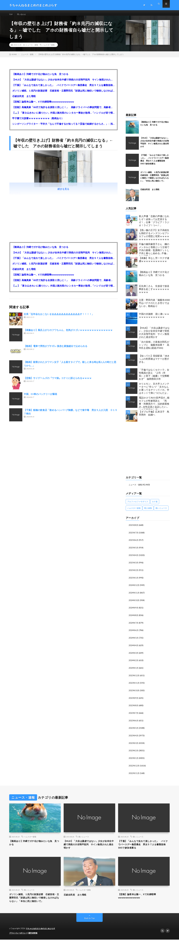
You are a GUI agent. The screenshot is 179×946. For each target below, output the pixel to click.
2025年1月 (134, 580)
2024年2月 (134, 661)
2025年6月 (134, 543)
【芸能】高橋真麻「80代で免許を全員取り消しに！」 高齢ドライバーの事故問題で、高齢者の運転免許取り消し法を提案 (63, 110)
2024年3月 (134, 654)
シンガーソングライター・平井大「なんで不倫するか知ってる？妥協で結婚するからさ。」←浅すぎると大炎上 (63, 127)
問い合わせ (23, 14)
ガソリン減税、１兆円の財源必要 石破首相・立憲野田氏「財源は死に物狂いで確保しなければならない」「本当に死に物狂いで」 (63, 93)
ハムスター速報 (48, 48)
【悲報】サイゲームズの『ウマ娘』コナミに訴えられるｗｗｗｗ (58, 381)
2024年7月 (134, 624)
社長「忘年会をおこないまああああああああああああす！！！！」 (59, 317)
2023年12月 (134, 676)
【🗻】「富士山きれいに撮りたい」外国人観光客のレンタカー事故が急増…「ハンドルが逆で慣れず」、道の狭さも (63, 115)
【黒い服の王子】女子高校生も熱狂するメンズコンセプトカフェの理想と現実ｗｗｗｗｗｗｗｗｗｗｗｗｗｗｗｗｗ (154, 238)
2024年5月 (134, 639)
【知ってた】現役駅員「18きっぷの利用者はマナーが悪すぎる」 (154, 362)
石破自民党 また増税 (24, 99)
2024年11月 (134, 595)
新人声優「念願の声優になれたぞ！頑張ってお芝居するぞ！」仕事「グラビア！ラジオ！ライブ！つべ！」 (154, 224)
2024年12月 (134, 587)
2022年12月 (134, 765)
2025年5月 (134, 550)
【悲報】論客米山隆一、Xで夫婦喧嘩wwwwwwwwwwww (43, 104)
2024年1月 (134, 669)
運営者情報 (35, 939)
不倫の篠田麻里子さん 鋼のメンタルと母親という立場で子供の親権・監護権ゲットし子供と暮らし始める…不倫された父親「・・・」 (154, 252)
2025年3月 (134, 565)
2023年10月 (134, 691)
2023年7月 (134, 713)
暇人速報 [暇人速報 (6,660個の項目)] (148, 511)
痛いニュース (83, 836)
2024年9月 (134, 609)
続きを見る (63, 192)
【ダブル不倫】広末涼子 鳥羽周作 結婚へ (154, 416)
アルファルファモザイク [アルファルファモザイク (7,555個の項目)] (137, 504)
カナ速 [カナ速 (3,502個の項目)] (155, 504)
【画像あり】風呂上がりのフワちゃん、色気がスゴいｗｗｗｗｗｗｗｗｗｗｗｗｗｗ (68, 333)
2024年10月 (134, 602)
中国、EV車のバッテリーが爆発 (40, 397)
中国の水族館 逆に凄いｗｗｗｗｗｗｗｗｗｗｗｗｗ (154, 318)
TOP (11, 14)
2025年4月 (134, 557)
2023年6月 (134, 721)
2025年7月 (134, 535)
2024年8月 (134, 617)
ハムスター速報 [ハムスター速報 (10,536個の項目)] (134, 511)
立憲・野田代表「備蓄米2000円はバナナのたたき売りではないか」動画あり (154, 306)
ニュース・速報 (32, 48)
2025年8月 (134, 528)
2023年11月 (134, 684)
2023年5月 (134, 728)
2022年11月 (134, 773)
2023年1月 (134, 758)
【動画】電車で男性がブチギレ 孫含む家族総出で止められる (55, 349)
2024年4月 (134, 647)
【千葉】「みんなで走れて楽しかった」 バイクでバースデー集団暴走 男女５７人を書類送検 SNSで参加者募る (63, 88)
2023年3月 (134, 743)
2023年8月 (134, 706)
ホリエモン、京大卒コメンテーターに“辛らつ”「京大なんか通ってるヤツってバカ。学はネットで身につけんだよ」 (154, 391)
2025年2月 (134, 572)
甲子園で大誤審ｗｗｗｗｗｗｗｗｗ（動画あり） (38, 121)
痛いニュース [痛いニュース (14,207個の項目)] (161, 511)
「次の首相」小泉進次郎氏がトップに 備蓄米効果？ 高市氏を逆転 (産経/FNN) (154, 348)
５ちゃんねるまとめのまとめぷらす (42, 935)
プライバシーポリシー (19, 939)
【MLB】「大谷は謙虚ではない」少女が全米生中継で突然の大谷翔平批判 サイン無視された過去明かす (63, 82)
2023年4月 (134, 736)
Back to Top (89, 925)
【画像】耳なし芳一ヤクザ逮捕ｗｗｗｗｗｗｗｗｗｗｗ (154, 263)
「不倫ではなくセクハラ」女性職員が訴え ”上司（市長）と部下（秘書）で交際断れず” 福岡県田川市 (154, 377)
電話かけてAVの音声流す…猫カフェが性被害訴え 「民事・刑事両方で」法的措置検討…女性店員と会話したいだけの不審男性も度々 (154, 406)
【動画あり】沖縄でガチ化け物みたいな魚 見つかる (40, 77)
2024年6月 (134, 632)
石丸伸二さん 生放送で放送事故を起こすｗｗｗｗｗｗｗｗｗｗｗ (154, 292)
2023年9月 (134, 698)
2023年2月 (134, 750)
